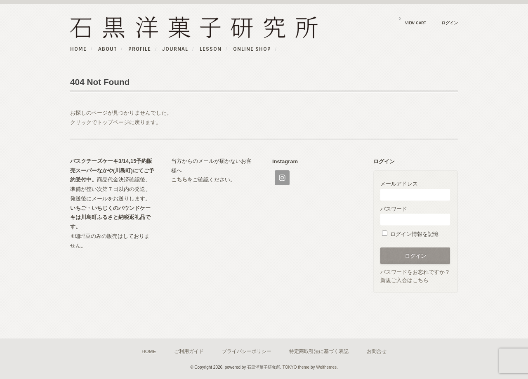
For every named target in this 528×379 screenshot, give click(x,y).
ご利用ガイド (189, 351)
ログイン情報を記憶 (410, 234)
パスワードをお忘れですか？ (415, 272)
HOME (78, 49)
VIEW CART (412, 21)
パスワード (415, 216)
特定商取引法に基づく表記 (319, 351)
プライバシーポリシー (246, 351)
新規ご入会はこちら (404, 280)
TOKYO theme (296, 367)
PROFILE (139, 49)
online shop (252, 49)
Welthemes (326, 367)
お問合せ (377, 351)
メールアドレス (415, 190)
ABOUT (107, 49)
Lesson (211, 49)
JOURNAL (175, 49)
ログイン (449, 23)
